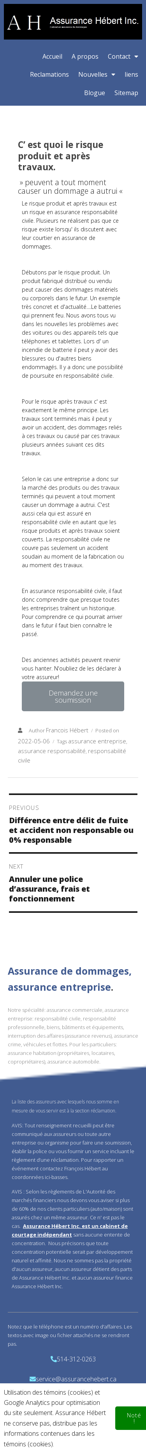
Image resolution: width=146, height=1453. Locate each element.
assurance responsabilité (52, 751)
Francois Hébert (67, 730)
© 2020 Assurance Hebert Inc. (73, 1432)
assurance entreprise (97, 741)
